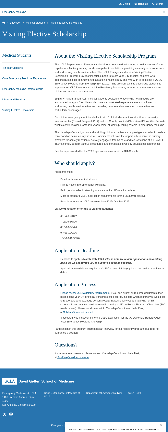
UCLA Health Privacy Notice (119, 425)
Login (139, 425)
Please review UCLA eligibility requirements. (85, 293)
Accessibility (72, 425)
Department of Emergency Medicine (104, 393)
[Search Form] (158, 4)
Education (15, 22)
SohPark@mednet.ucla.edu (78, 312)
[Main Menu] (164, 12)
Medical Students (35, 22)
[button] (141, 4)
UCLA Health (134, 393)
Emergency (57, 425)
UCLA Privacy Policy (91, 425)
